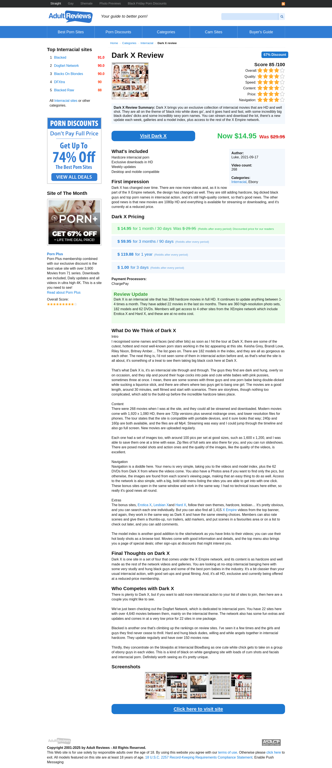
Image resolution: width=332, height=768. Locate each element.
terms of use (227, 752)
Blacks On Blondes (68, 74)
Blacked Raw (64, 90)
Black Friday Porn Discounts (147, 3)
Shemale (86, 3)
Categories (129, 43)
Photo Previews (110, 3)
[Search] (249, 16)
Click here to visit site (198, 709)
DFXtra (59, 82)
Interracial (146, 43)
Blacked (60, 57)
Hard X (180, 505)
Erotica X (145, 505)
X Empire (230, 510)
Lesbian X (161, 505)
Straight (55, 3)
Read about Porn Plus (64, 292)
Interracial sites (65, 100)
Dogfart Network (66, 65)
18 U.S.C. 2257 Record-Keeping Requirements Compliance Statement (198, 757)
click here (273, 752)
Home (114, 43)
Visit (153, 136)
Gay (71, 3)
